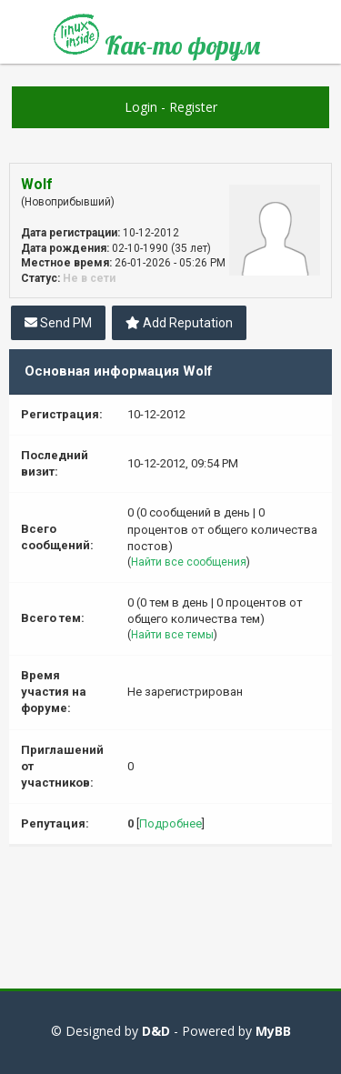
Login (141, 106)
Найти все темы (172, 634)
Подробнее (170, 823)
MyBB (273, 1030)
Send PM (58, 323)
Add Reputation (179, 323)
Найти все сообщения (188, 562)
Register (193, 106)
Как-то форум (157, 38)
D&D (156, 1030)
